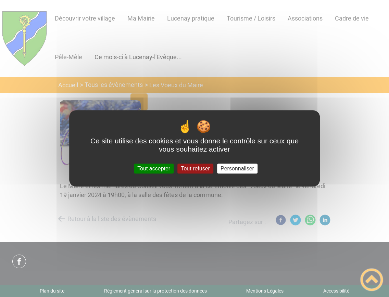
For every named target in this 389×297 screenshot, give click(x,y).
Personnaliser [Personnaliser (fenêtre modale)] (237, 168)
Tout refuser (195, 168)
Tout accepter (153, 168)
